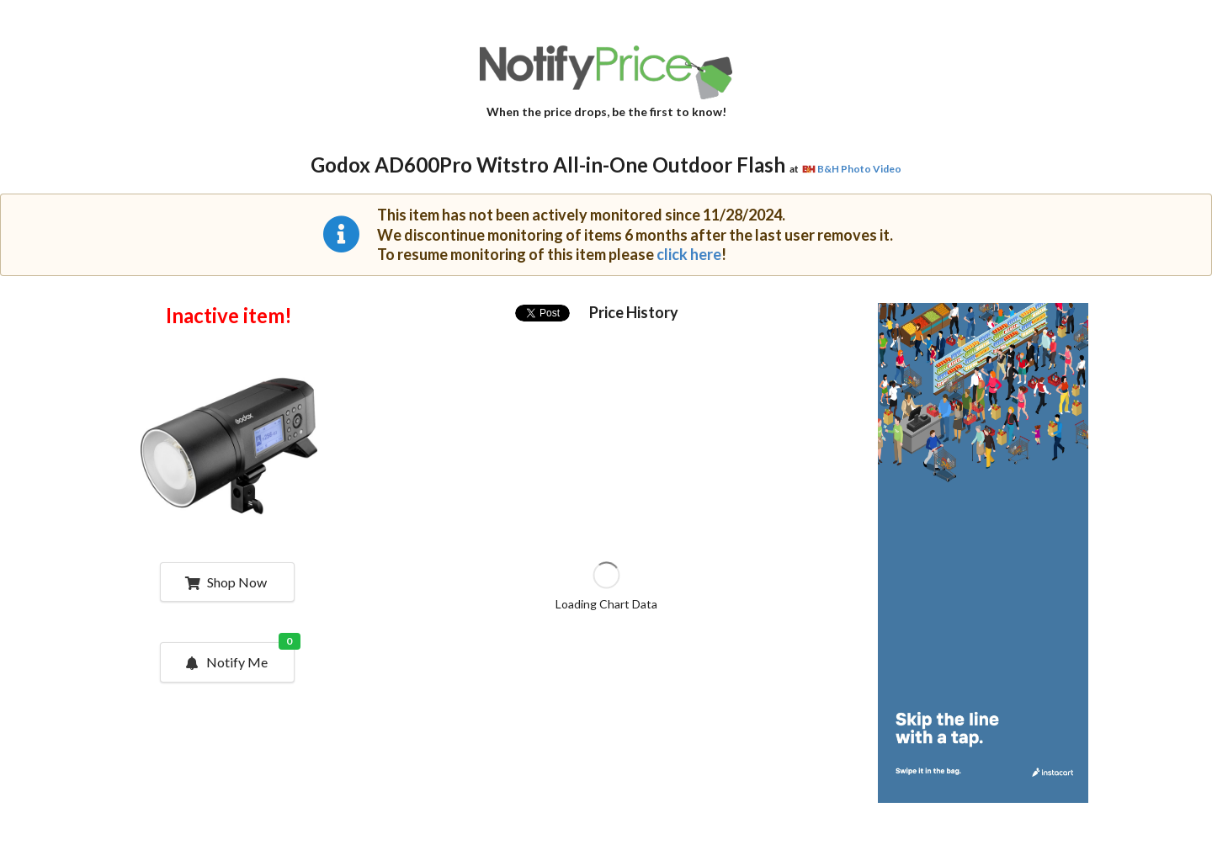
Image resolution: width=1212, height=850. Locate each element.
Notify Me (239, 656)
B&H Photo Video (859, 168)
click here (688, 254)
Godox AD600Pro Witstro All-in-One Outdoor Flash (548, 164)
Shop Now (226, 582)
